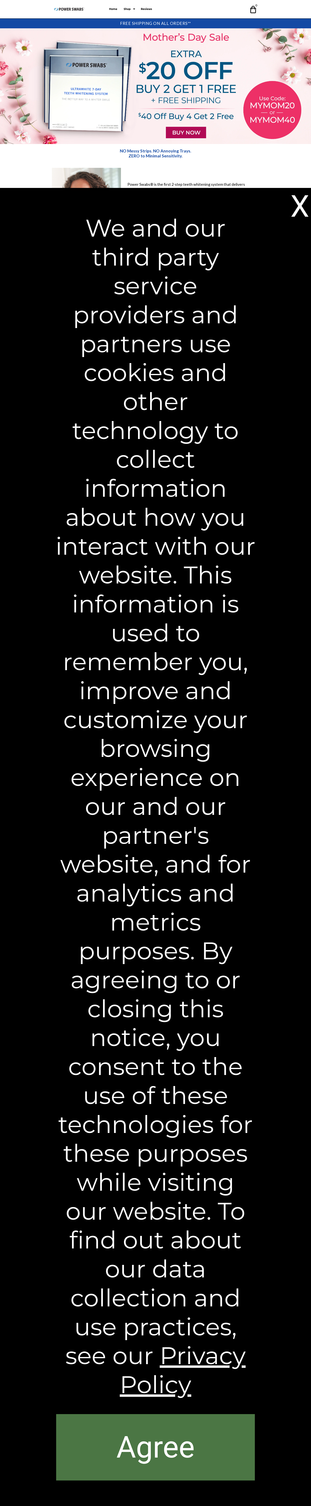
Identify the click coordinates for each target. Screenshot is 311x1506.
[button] (253, 9)
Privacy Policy (183, 1370)
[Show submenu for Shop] (134, 9)
